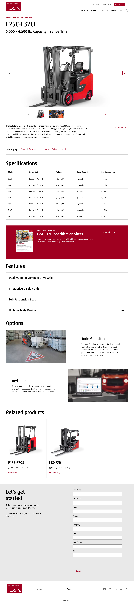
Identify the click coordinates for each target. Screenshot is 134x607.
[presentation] (87, 562)
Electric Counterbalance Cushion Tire (19, 18)
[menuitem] (95, 5)
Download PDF (109, 232)
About (69, 589)
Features (45, 149)
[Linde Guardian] (36, 346)
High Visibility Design (67, 310)
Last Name (77, 499)
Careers (39, 589)
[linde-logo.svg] (14, 592)
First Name (77, 490)
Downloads (33, 149)
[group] (40, 114)
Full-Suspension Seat (67, 299)
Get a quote (120, 128)
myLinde (19, 381)
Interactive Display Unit (67, 288)
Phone (75, 516)
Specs (23, 149)
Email (75, 507)
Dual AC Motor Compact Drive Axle (67, 278)
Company (76, 525)
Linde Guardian (93, 339)
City (74, 533)
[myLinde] (98, 385)
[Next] (124, 73)
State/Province (78, 542)
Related (65, 149)
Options (55, 149)
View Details (14, 473)
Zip (74, 551)
